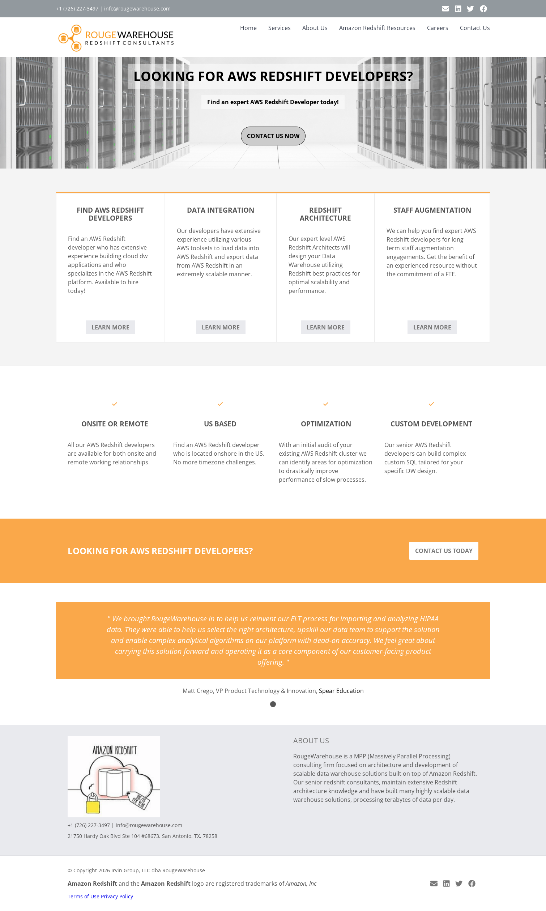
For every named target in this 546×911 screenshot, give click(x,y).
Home (248, 28)
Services (279, 28)
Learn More (110, 327)
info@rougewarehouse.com (137, 8)
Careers (437, 28)
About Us (315, 28)
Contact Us (475, 28)
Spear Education (341, 691)
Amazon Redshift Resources (377, 28)
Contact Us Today (444, 551)
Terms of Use (83, 896)
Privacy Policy (117, 896)
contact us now (273, 136)
